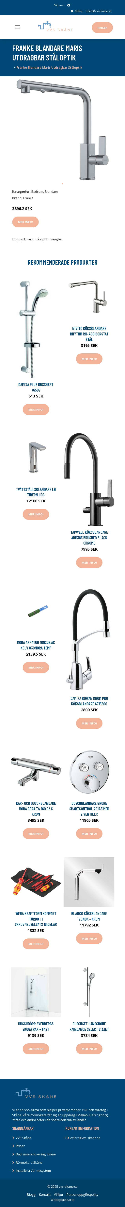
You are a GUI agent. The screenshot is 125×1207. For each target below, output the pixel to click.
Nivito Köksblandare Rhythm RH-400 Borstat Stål (89, 334)
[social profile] (69, 5)
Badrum (37, 191)
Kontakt (45, 1194)
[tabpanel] (62, 129)
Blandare (51, 191)
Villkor (58, 1194)
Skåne (78, 11)
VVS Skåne (23, 1138)
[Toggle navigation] (17, 27)
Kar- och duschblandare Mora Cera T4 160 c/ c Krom (36, 808)
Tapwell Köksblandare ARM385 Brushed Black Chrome (89, 537)
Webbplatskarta (62, 1200)
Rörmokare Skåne (29, 1162)
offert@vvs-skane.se (98, 11)
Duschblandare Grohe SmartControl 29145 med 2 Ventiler (89, 808)
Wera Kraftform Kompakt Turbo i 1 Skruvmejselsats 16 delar (36, 919)
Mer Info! (25, 222)
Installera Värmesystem (33, 1170)
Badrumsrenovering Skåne (36, 1154)
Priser (102, 28)
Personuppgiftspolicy (82, 1194)
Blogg (31, 1194)
